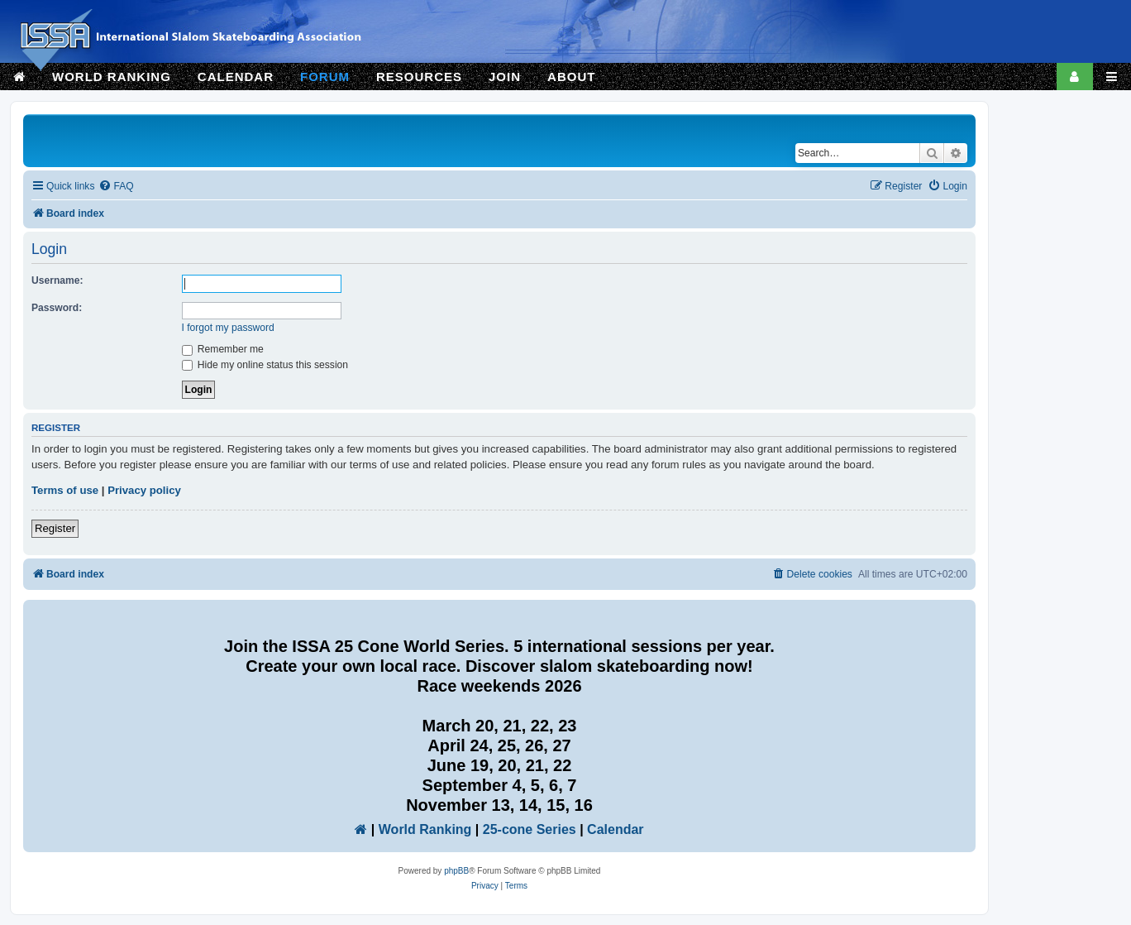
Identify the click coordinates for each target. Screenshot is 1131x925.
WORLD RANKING (111, 76)
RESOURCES (419, 76)
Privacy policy (144, 490)
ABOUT (571, 76)
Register (55, 528)
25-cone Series (529, 829)
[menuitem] (115, 186)
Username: (57, 280)
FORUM (325, 76)
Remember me (223, 349)
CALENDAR (236, 76)
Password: (56, 308)
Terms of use (64, 490)
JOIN (505, 76)
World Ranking (425, 829)
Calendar (615, 829)
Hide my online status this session (265, 365)
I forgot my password (228, 327)
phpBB (456, 870)
